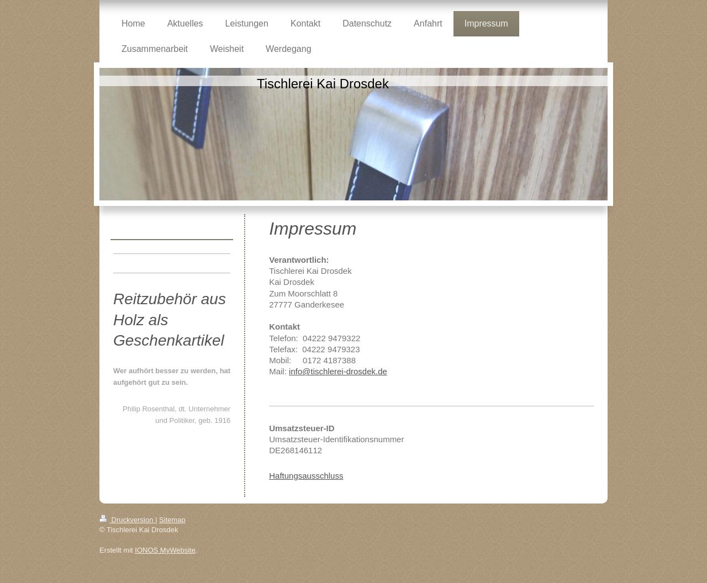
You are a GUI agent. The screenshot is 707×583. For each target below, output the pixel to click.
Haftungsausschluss (306, 475)
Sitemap (172, 520)
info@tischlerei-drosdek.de (338, 371)
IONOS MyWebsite (165, 550)
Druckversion (127, 520)
